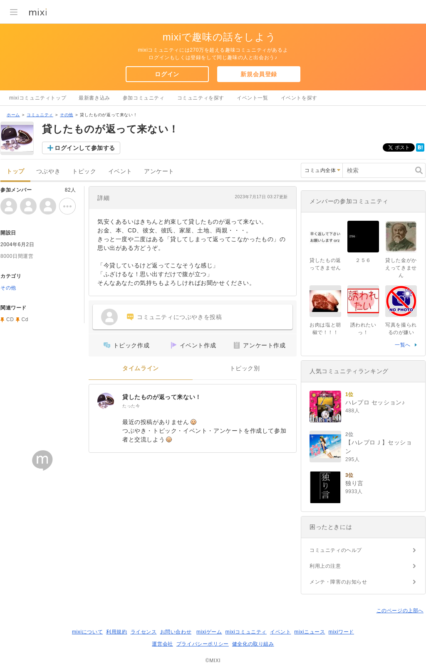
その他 (66, 114)
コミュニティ (40, 114)
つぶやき (48, 171)
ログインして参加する (84, 148)
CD (10, 319)
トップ (15, 171)
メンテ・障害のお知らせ (338, 582)
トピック (84, 171)
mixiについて (87, 632)
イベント (120, 171)
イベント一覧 (252, 98)
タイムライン (140, 368)
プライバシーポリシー (202, 644)
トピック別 (245, 368)
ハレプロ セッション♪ (375, 402)
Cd (25, 319)
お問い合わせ (176, 632)
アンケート (159, 171)
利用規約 (116, 632)
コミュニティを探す (200, 98)
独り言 (354, 483)
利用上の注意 (325, 566)
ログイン (167, 74)
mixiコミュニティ (246, 632)
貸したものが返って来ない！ (161, 397)
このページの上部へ (400, 611)
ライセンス (144, 632)
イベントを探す (299, 98)
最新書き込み (94, 98)
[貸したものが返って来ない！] (105, 401)
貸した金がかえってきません (401, 267)
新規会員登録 (258, 74)
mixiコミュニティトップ (37, 98)
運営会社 (162, 644)
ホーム (13, 114)
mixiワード (341, 632)
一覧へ (403, 345)
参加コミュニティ (144, 98)
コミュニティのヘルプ (336, 550)
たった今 (131, 406)
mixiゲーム (209, 632)
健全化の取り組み (253, 644)
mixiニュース (309, 632)
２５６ (363, 260)
